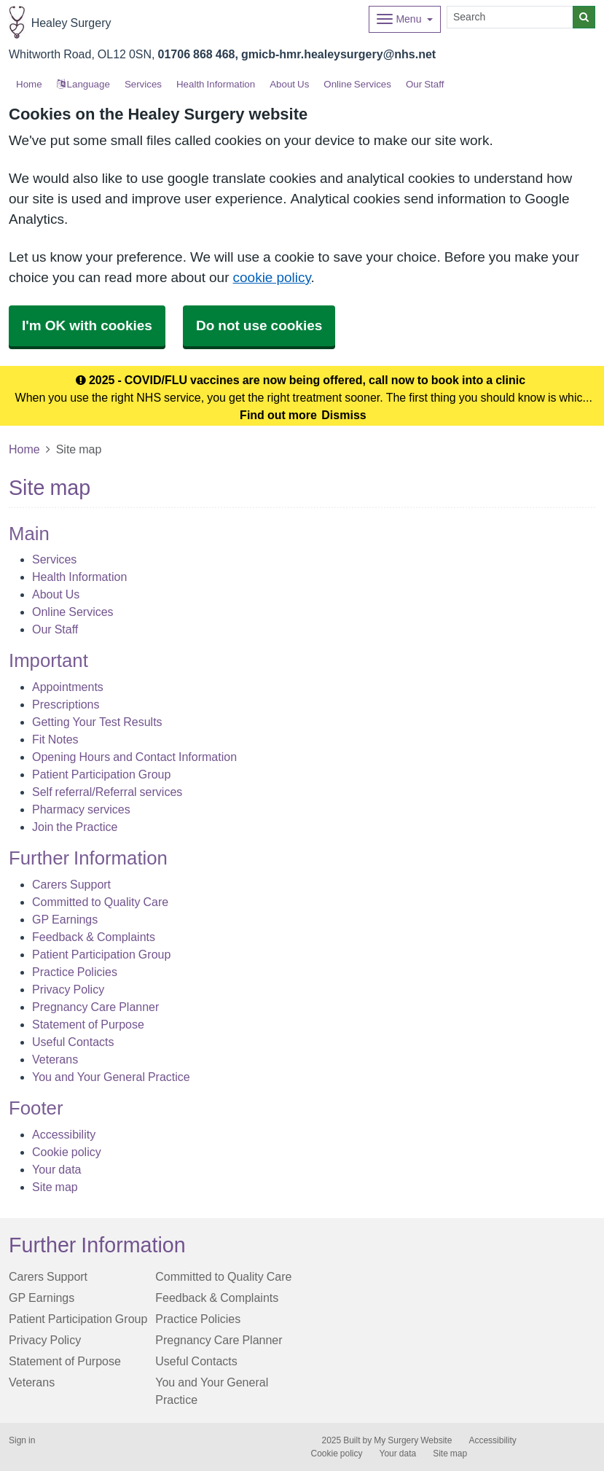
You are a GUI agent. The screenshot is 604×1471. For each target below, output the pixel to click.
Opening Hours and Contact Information (134, 756)
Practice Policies (74, 972)
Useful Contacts (73, 1041)
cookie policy (272, 277)
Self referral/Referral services (107, 791)
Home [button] (29, 84)
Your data (56, 1169)
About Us (289, 84)
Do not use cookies (259, 325)
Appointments (67, 686)
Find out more (278, 415)
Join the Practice (74, 826)
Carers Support (71, 884)
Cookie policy (66, 1152)
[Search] (510, 17)
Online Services (357, 84)
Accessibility (63, 1134)
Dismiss (343, 415)
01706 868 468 (196, 54)
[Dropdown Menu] (405, 19)
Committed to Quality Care (100, 902)
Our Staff (425, 84)
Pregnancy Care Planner (95, 1006)
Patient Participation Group (101, 774)
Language (83, 84)
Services (143, 84)
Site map (55, 1187)
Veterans (55, 1059)
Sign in (22, 1440)
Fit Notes (55, 739)
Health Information (215, 84)
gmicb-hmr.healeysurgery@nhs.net (338, 54)
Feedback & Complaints (93, 937)
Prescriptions (65, 704)
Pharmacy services (81, 809)
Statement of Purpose (88, 1024)
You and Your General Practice (111, 1076)
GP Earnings (65, 919)
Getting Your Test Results (97, 721)
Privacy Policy (68, 989)
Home (24, 449)
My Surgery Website (413, 1440)
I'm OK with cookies (87, 325)
